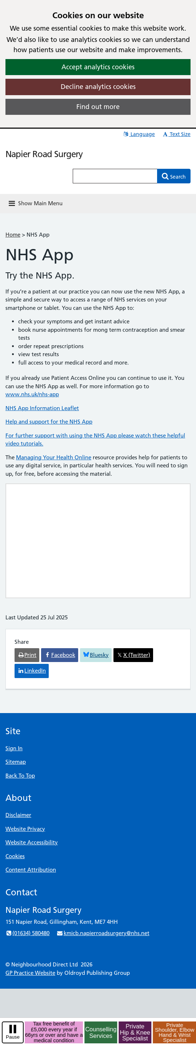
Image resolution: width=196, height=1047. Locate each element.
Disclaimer (18, 814)
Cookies (15, 856)
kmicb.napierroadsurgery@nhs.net (102, 933)
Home (12, 234)
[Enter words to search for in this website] (115, 176)
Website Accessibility (31, 842)
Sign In (14, 748)
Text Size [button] (176, 134)
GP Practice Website (30, 972)
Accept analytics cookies (98, 67)
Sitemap (15, 761)
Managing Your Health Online (53, 457)
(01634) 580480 (27, 933)
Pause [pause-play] (13, 1037)
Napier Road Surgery (44, 154)
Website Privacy (25, 828)
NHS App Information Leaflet (42, 408)
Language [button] (139, 134)
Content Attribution (30, 869)
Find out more (98, 106)
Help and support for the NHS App (48, 421)
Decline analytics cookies (98, 86)
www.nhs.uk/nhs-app (32, 394)
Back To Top (20, 775)
